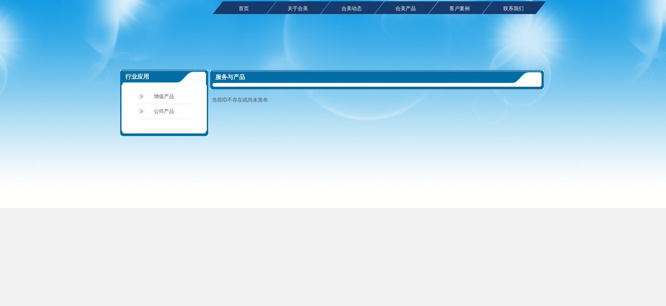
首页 (244, 8)
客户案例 (459, 8)
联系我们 (513, 8)
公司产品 (164, 111)
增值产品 (164, 96)
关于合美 (298, 8)
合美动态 (351, 8)
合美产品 (405, 8)
